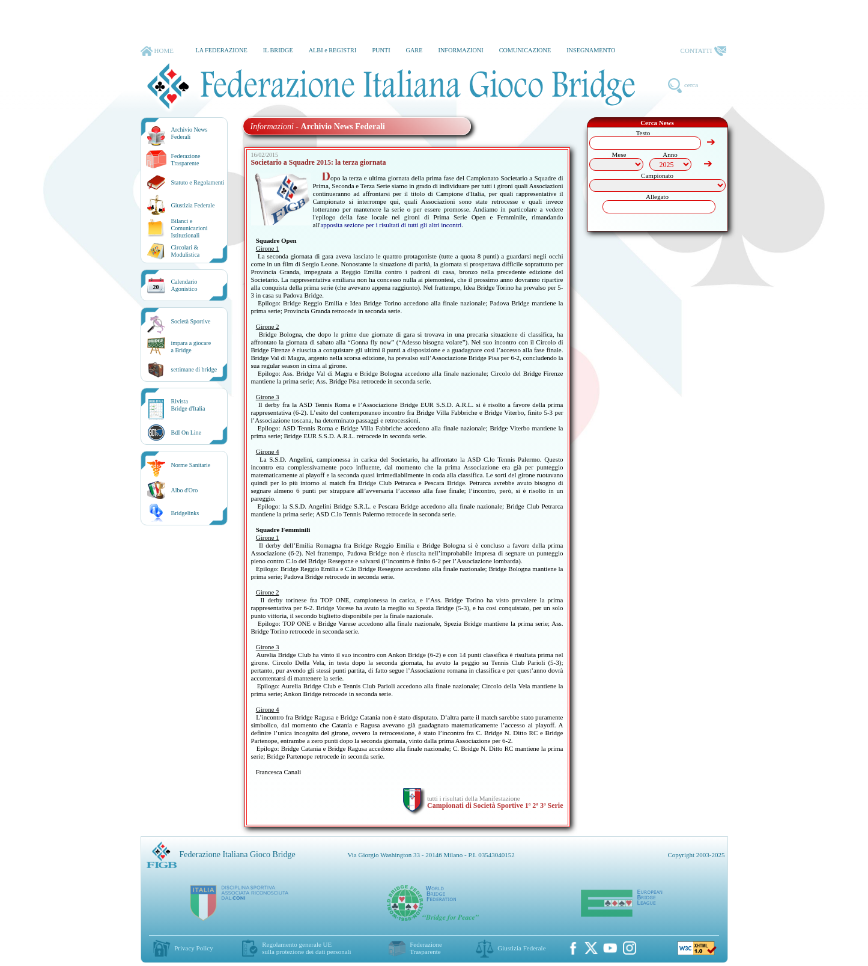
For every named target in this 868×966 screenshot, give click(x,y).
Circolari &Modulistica (185, 251)
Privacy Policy (193, 948)
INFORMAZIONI (460, 50)
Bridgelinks (185, 513)
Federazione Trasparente (186, 160)
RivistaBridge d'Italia (188, 405)
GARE (414, 50)
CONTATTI (703, 51)
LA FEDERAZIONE (221, 50)
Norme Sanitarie (191, 465)
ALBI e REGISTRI (333, 50)
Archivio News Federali (189, 133)
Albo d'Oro (184, 490)
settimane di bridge (194, 369)
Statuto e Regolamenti (198, 182)
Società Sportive (191, 321)
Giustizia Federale (193, 205)
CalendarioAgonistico (184, 285)
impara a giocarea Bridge (191, 346)
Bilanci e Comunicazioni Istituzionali (189, 228)
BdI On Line (186, 432)
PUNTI (381, 50)
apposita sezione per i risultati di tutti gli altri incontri (390, 224)
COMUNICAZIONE (525, 50)
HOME (157, 51)
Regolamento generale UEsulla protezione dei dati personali (306, 948)
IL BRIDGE (278, 50)
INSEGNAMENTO (590, 50)
